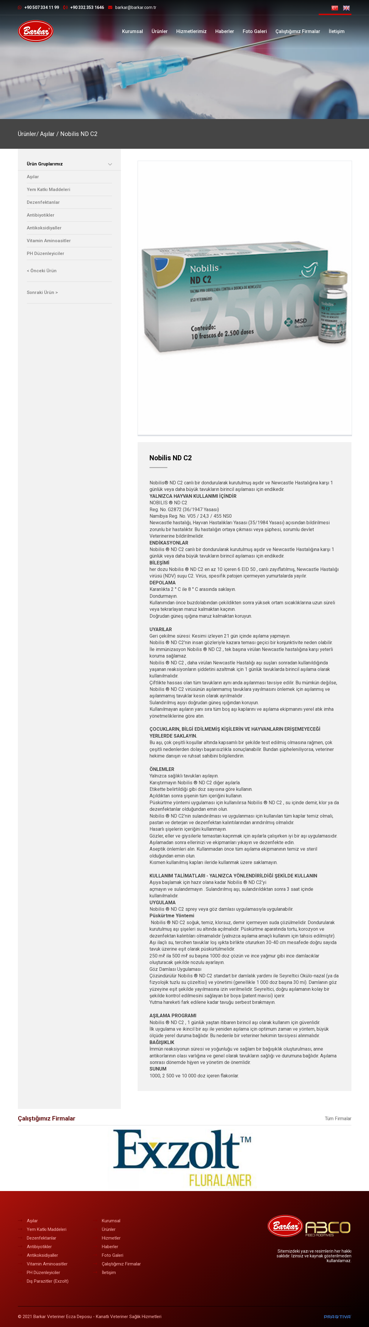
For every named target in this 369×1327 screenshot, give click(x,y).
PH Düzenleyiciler (45, 253)
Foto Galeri (255, 31)
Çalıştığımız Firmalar (297, 31)
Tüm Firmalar (338, 1118)
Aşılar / (50, 133)
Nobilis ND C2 (78, 133)
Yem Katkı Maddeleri (48, 189)
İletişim (337, 31)
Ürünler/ (28, 133)
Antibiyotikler (41, 215)
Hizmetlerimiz (191, 31)
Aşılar (33, 176)
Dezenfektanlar (43, 202)
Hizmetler (107, 1238)
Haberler (224, 31)
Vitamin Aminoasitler (49, 240)
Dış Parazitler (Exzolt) (43, 1281)
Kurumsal (132, 31)
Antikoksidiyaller (44, 228)
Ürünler (160, 31)
